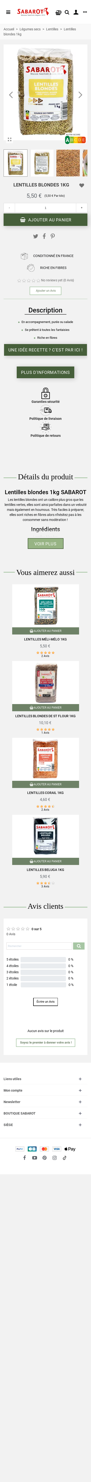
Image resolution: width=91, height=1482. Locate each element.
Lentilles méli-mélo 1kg (45, 639)
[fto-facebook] (25, 1158)
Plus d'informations (45, 372)
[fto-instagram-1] (55, 1158)
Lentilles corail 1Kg (45, 793)
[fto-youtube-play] (35, 1158)
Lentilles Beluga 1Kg (45, 870)
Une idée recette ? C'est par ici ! (45, 349)
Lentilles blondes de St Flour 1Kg (45, 716)
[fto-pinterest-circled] (45, 1158)
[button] (80, 95)
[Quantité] (45, 208)
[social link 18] (65, 1158)
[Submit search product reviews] (79, 946)
